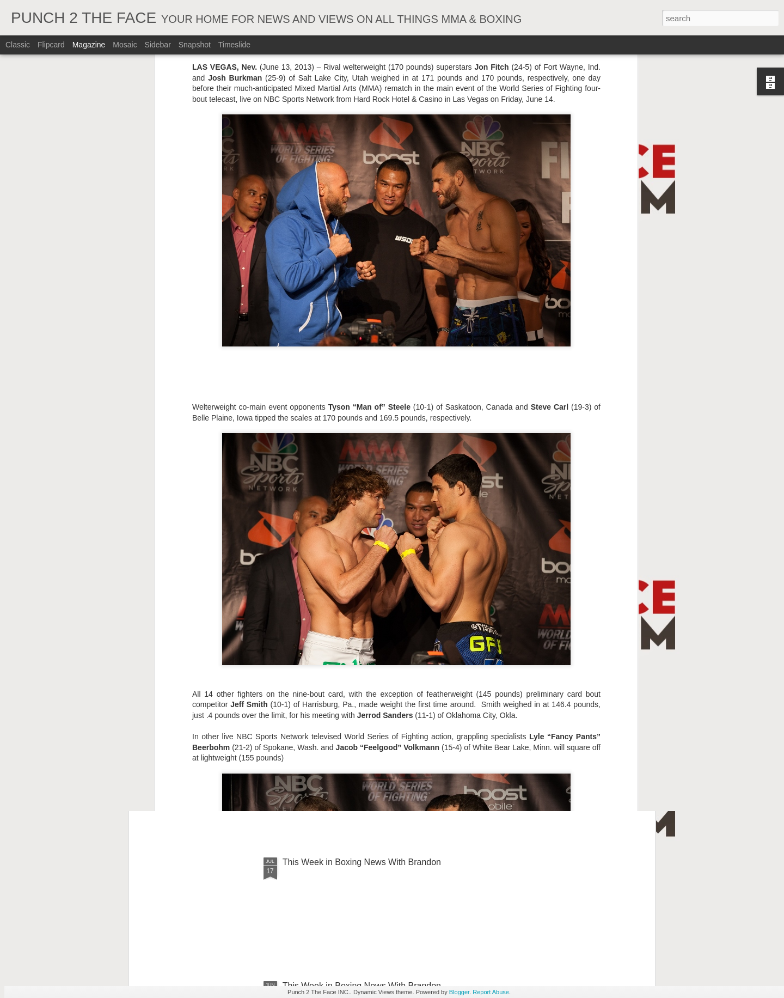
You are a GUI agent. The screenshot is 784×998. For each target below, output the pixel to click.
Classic (17, 44)
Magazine (89, 44)
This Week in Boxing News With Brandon (362, 862)
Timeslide (234, 44)
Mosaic (125, 44)
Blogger (459, 992)
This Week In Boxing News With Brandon (362, 614)
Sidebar (158, 44)
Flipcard (51, 44)
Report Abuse (491, 992)
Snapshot (195, 44)
